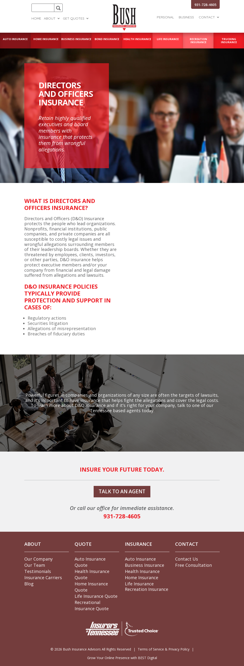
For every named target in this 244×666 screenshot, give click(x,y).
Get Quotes (73, 19)
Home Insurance (141, 577)
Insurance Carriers (43, 577)
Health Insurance (142, 571)
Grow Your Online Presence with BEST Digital (122, 658)
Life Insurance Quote (96, 596)
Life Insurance (139, 584)
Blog (29, 584)
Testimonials (37, 571)
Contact (207, 17)
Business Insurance (144, 565)
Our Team (34, 565)
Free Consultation (193, 565)
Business (186, 17)
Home (36, 19)
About (50, 19)
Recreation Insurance (146, 589)
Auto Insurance (140, 559)
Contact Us (186, 559)
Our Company (38, 559)
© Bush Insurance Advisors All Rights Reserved (91, 649)
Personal (165, 17)
